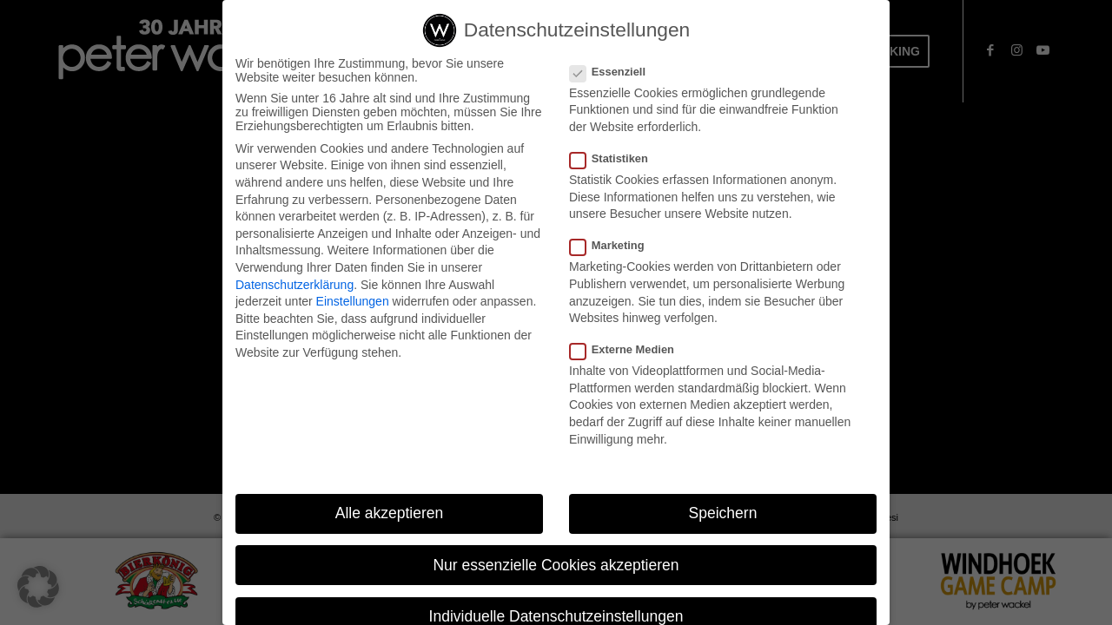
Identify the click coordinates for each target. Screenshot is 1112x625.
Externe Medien (629, 349)
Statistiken (616, 158)
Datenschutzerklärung (294, 285)
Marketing (614, 245)
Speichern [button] (723, 513)
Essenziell (614, 71)
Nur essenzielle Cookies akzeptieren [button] (555, 565)
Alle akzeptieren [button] (389, 513)
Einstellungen (352, 301)
